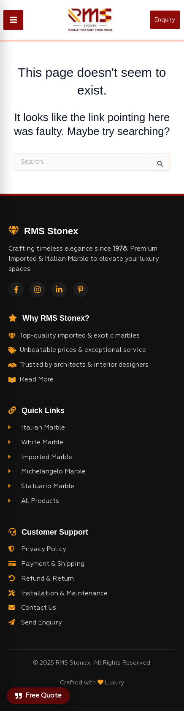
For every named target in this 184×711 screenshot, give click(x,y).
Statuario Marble (41, 486)
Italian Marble (36, 427)
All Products (33, 500)
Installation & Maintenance (58, 593)
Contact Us (32, 607)
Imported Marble (40, 457)
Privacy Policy (37, 549)
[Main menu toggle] (13, 20)
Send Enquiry (35, 622)
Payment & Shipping (46, 563)
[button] (167, 20)
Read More (36, 379)
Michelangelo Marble (47, 471)
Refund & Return (41, 578)
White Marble (35, 442)
